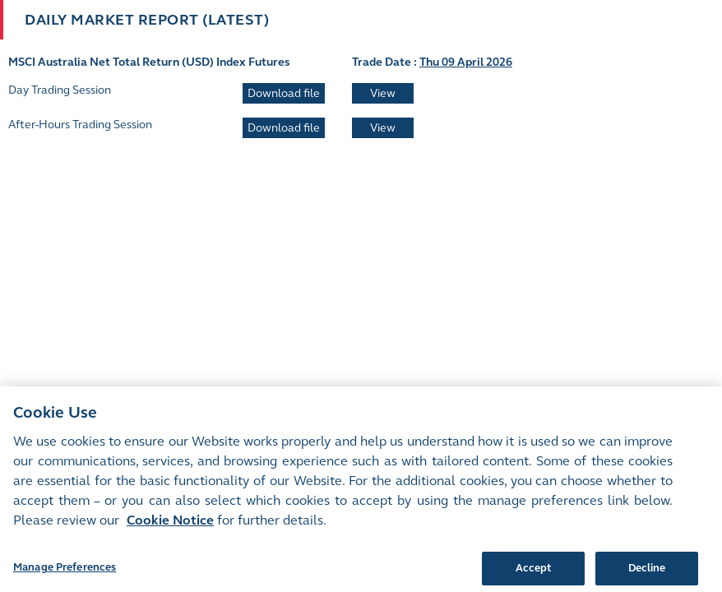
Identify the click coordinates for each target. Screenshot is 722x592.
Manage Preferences (64, 573)
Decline (647, 573)
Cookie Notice (170, 526)
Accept (534, 573)
